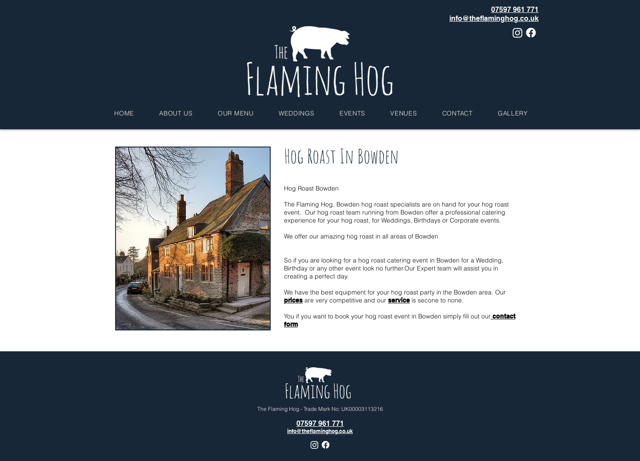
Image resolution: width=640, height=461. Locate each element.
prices (293, 300)
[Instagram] (517, 32)
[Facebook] (530, 32)
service (399, 300)
